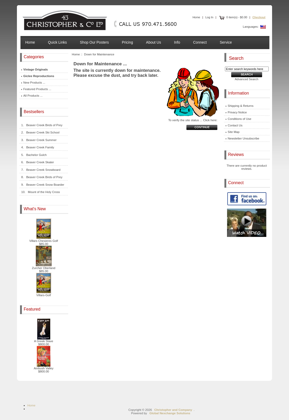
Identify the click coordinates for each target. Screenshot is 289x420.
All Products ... (32, 95)
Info (177, 42)
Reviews (236, 154)
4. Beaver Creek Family (37, 147)
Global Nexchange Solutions (169, 413)
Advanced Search (247, 79)
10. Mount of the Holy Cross (40, 192)
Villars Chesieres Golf (43, 239)
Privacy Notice (236, 112)
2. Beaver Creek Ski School (40, 132)
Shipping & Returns (239, 105)
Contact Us (234, 125)
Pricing (127, 42)
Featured (32, 309)
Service (226, 42)
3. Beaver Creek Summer (39, 140)
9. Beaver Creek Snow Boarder (42, 184)
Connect (200, 42)
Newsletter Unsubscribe (242, 138)
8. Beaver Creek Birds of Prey (41, 177)
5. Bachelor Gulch (34, 154)
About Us (153, 42)
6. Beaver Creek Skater (37, 162)
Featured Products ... (36, 89)
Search (236, 58)
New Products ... (33, 82)
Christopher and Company (173, 409)
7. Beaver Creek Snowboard (40, 169)
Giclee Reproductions (37, 76)
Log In (209, 17)
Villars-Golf (43, 294)
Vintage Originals (34, 69)
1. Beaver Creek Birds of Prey (41, 125)
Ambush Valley (44, 367)
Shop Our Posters (94, 42)
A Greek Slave (43, 340)
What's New (35, 209)
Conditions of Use (238, 118)
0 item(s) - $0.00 (232, 17)
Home (196, 17)
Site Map (232, 131)
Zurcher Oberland (43, 267)
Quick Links (57, 42)
